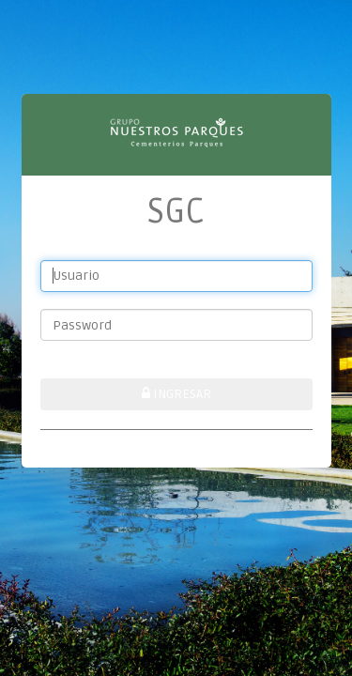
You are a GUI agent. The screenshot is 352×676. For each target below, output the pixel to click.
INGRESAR (176, 394)
